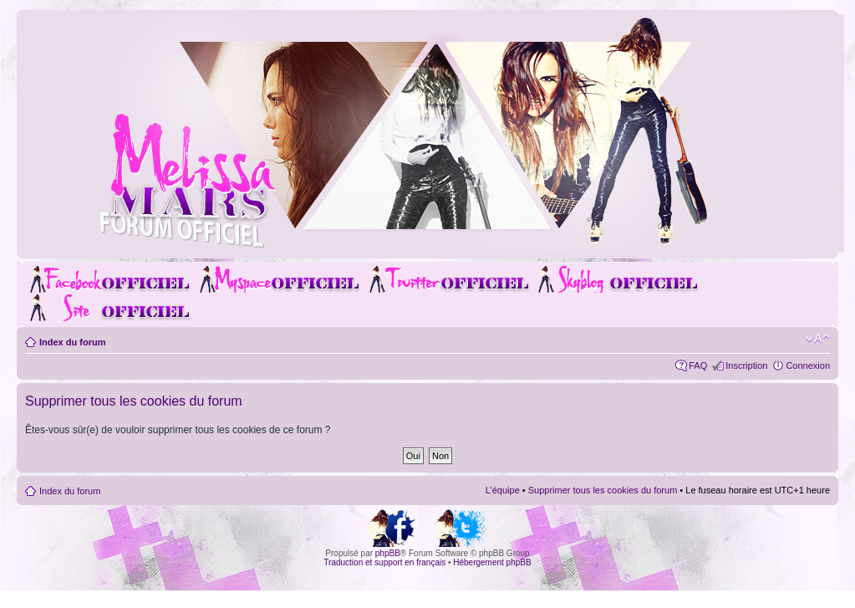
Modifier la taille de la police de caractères (818, 338)
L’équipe (503, 490)
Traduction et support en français (384, 562)
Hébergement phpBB (492, 562)
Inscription (746, 365)
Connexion (808, 365)
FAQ (698, 365)
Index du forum (72, 342)
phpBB (387, 553)
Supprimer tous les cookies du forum (603, 490)
